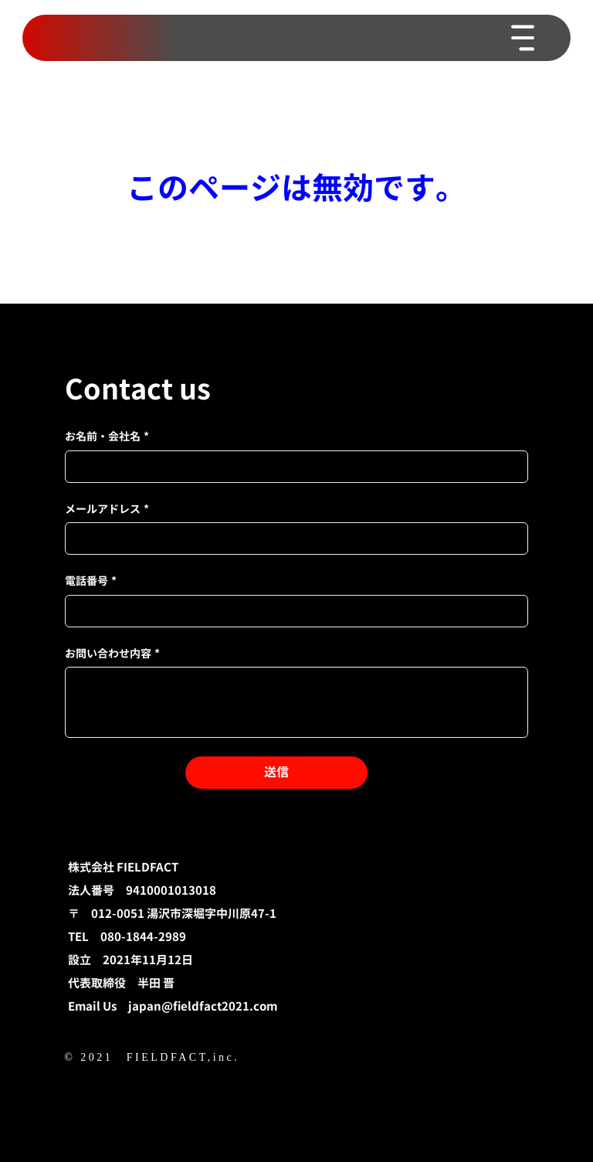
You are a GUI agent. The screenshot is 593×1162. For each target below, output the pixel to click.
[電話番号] (292, 611)
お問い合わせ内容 (112, 653)
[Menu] (523, 37)
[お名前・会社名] (292, 466)
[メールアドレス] (292, 538)
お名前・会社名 (107, 436)
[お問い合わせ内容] (296, 702)
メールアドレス (107, 509)
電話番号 (91, 581)
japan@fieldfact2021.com (202, 1006)
